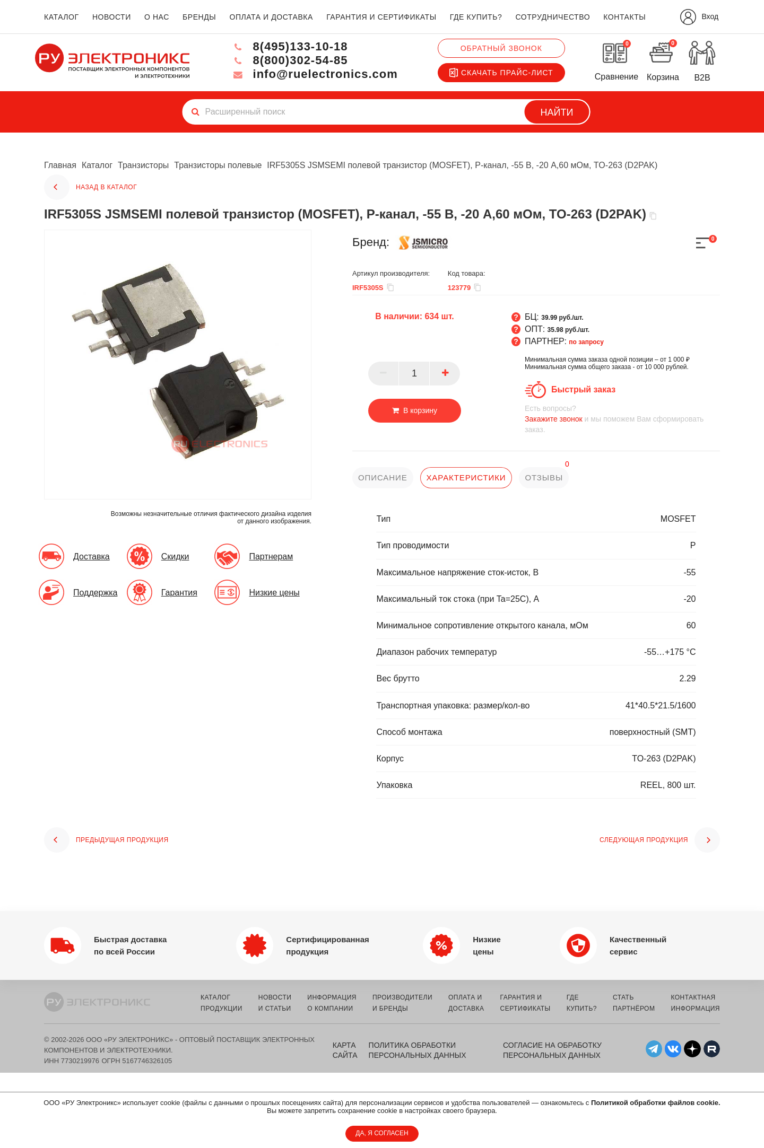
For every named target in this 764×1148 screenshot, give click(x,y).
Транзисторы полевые (218, 165)
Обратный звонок (501, 48)
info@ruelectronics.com (315, 74)
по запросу (586, 342)
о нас (156, 17)
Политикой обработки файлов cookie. (655, 1103)
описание (382, 477)
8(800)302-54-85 (290, 60)
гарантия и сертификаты (381, 17)
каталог (61, 17)
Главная (60, 165)
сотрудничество (552, 17)
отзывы (544, 477)
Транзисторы (143, 165)
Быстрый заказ (583, 389)
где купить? (476, 17)
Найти (557, 112)
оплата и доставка (270, 17)
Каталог (97, 165)
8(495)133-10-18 (290, 46)
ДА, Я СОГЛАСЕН (381, 1133)
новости (111, 17)
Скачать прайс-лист (501, 72)
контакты (624, 17)
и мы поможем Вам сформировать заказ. (622, 419)
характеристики (466, 477)
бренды (199, 17)
